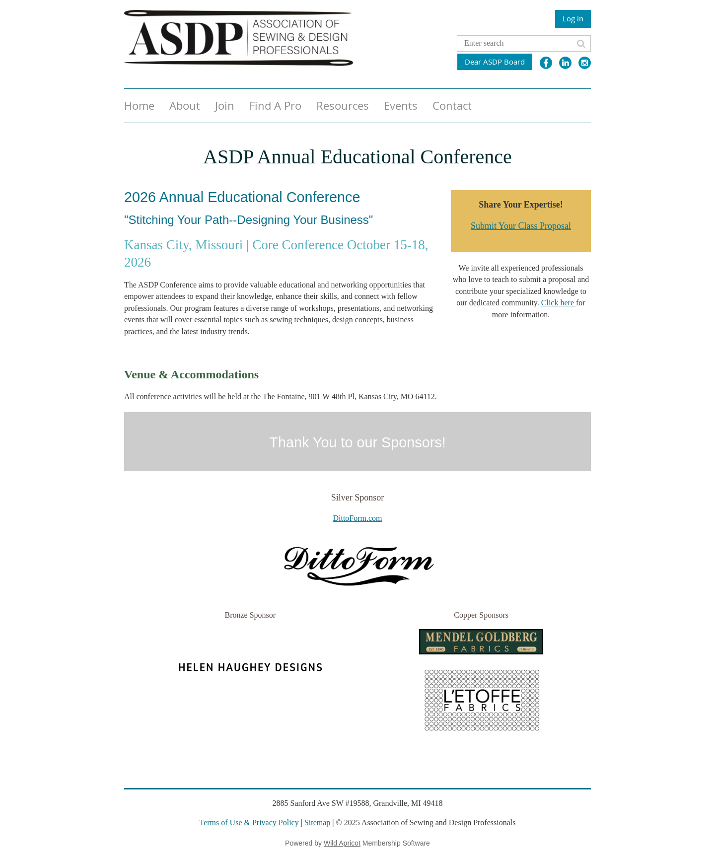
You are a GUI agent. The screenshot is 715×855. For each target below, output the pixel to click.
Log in (573, 18)
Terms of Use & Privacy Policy (249, 822)
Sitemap (317, 822)
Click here (558, 302)
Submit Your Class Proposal (521, 226)
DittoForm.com (357, 518)
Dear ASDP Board (495, 62)
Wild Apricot (342, 843)
